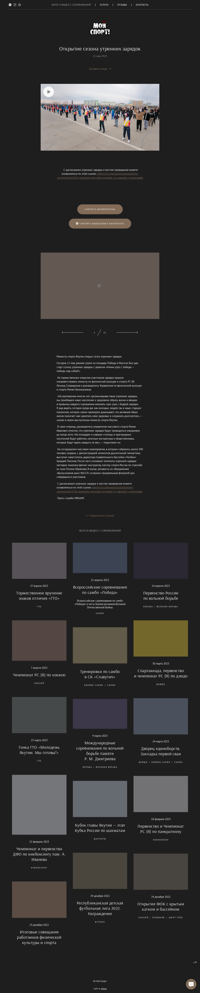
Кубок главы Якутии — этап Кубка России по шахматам (100, 832)
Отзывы (122, 4)
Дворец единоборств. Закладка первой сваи (161, 755)
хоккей (39, 687)
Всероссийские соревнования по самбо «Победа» (100, 594)
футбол (100, 926)
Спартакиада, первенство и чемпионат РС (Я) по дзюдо (161, 677)
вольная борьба (167, 611)
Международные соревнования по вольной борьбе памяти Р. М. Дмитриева (100, 755)
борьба (148, 611)
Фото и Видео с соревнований (71, 4)
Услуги (104, 4)
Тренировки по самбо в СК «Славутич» (100, 678)
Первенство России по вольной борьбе (160, 600)
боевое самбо (93, 689)
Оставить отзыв (98, 68)
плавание (158, 922)
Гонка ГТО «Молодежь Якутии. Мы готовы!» (39, 754)
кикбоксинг (39, 872)
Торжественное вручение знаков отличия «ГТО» (39, 600)
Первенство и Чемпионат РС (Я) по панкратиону (161, 833)
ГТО (39, 611)
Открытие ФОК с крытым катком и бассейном (160, 911)
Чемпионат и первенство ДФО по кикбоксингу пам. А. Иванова (39, 858)
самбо (100, 618)
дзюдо (160, 689)
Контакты (142, 4)
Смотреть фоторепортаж (100, 213)
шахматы (100, 843)
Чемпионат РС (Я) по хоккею (39, 679)
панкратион (161, 844)
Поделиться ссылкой (102, 520)
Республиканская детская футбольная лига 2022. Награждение (100, 912)
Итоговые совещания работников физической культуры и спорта (39, 941)
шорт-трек (176, 922)
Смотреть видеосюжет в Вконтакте (100, 228)
